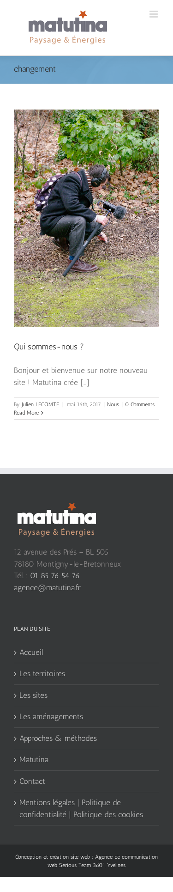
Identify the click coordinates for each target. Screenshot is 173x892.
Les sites (33, 695)
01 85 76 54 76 (55, 575)
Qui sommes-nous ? (49, 347)
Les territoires (42, 673)
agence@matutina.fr (47, 587)
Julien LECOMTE (40, 404)
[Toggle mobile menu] (154, 14)
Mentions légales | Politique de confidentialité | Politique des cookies (81, 808)
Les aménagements (51, 716)
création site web (70, 857)
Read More (26, 412)
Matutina (33, 759)
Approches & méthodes (58, 738)
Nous (113, 404)
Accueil (31, 652)
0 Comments (140, 404)
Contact (32, 781)
